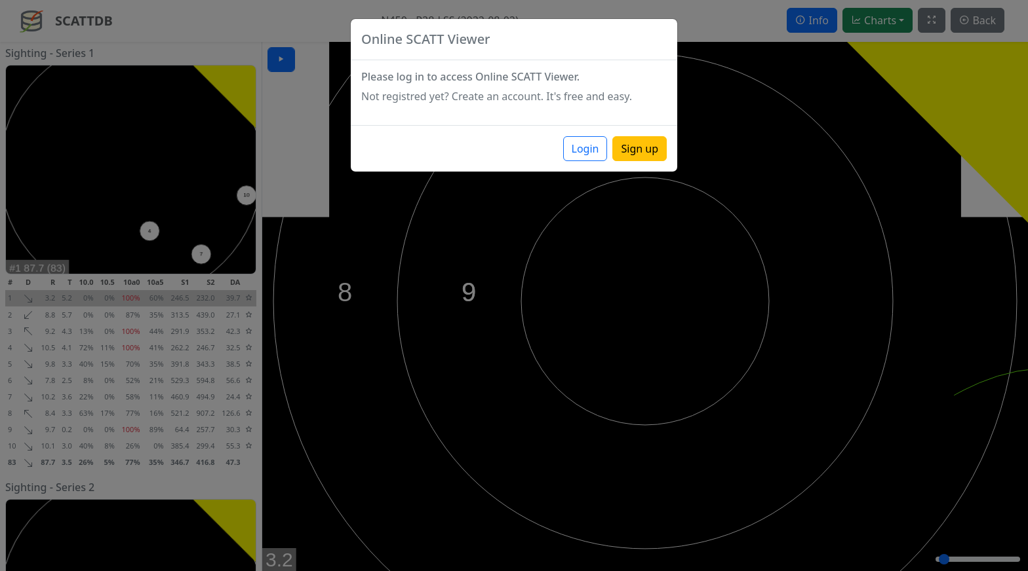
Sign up (639, 148)
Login (585, 148)
